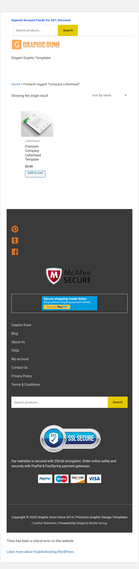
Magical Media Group (92, 523)
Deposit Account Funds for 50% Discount (40, 20)
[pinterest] (69, 230)
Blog (14, 333)
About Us (18, 342)
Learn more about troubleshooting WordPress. (40, 552)
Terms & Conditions (25, 384)
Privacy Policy (21, 376)
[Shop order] (109, 95)
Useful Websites (44, 523)
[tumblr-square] (69, 241)
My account (20, 359)
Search (68, 30)
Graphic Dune (21, 325)
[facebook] (69, 252)
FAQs (15, 350)
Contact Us (19, 367)
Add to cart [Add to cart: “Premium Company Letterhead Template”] (35, 173)
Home (15, 84)
